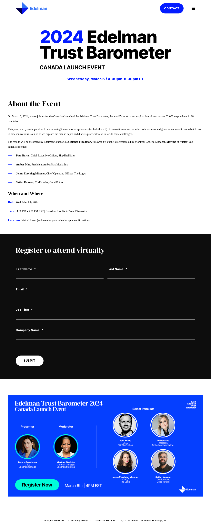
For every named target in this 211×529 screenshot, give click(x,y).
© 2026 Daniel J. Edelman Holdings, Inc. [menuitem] (144, 520)
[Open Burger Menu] (193, 8)
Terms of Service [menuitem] (104, 520)
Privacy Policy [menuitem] (79, 520)
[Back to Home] (31, 8)
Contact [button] (171, 8)
